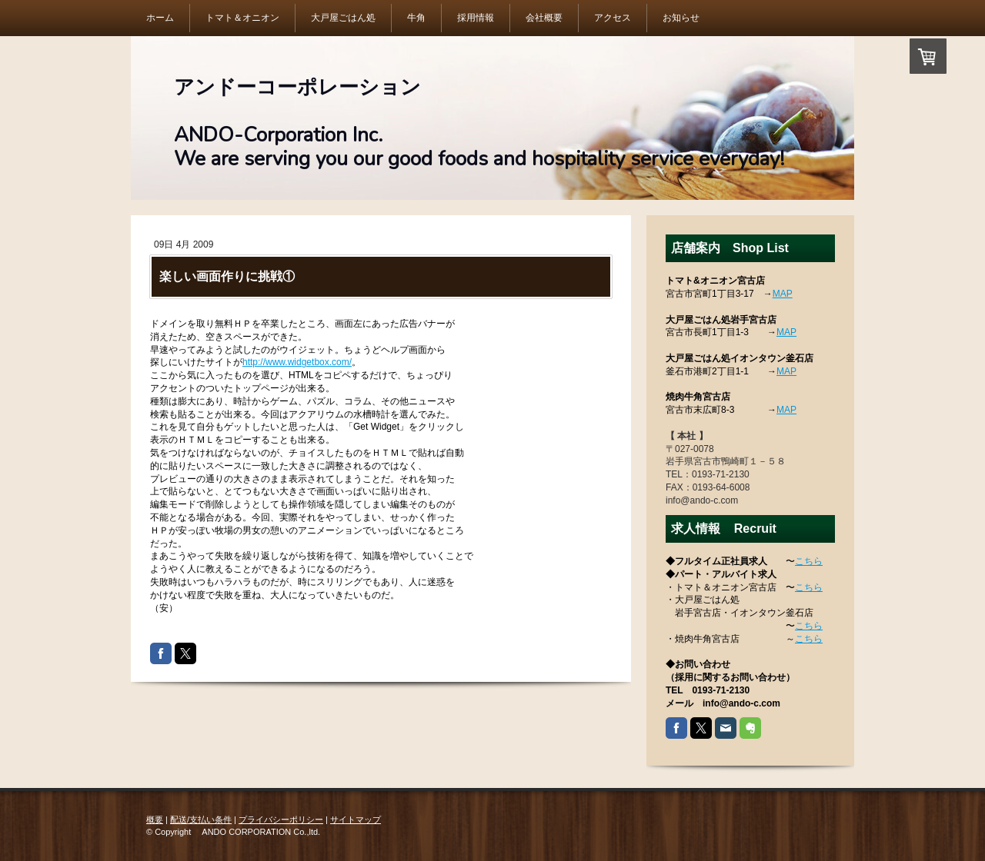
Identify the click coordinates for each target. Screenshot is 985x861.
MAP (783, 293)
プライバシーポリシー (281, 819)
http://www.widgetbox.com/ (297, 362)
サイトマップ (355, 819)
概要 (154, 819)
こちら (809, 561)
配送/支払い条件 (201, 819)
